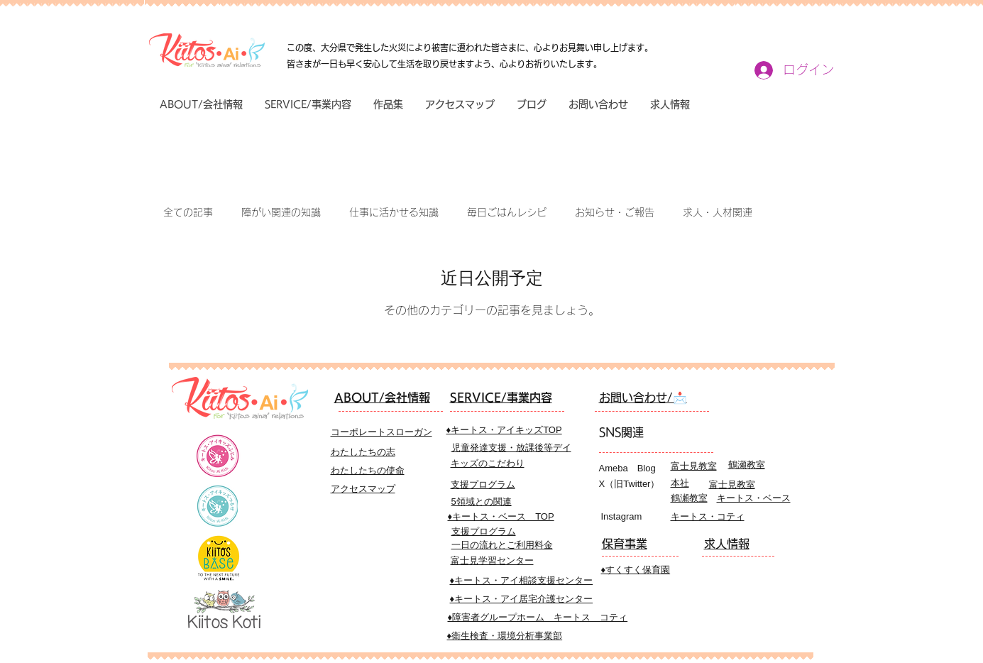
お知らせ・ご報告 (614, 212)
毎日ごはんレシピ (507, 212)
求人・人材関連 (717, 212)
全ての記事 (188, 212)
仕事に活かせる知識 (394, 212)
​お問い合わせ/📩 (643, 397)
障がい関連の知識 (281, 212)
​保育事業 (624, 543)
